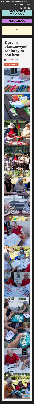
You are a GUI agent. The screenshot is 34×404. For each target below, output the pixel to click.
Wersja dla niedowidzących (22, 1)
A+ (16, 4)
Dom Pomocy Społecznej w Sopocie (17, 11)
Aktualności (17, 20)
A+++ (27, 4)
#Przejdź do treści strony (7, 1)
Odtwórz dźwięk (11, 64)
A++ (21, 4)
